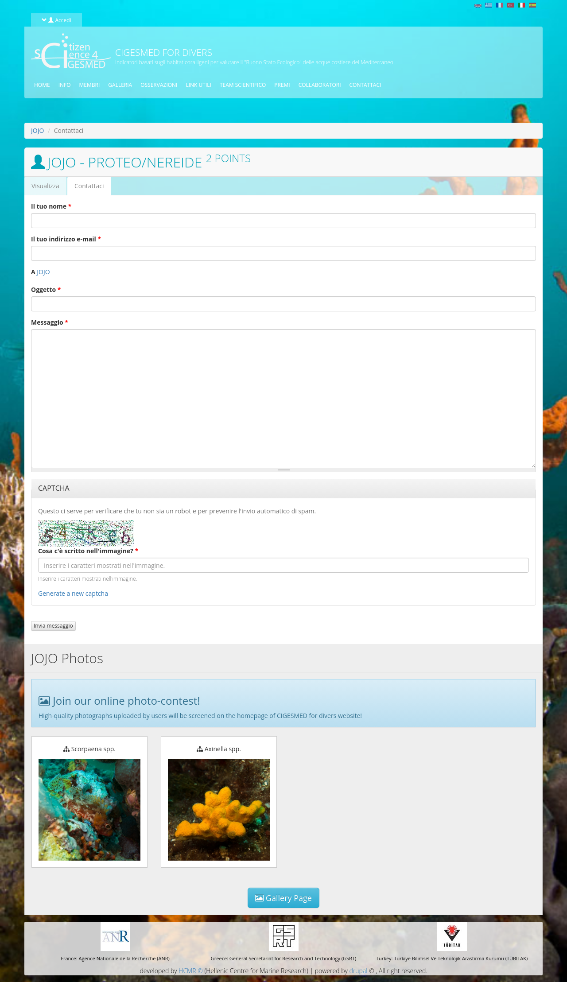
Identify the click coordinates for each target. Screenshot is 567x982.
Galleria (120, 85)
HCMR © (190, 970)
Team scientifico (243, 85)
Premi (282, 85)
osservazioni (158, 85)
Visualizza (45, 186)
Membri (89, 85)
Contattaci (365, 85)
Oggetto (46, 289)
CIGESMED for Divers (163, 52)
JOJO (37, 130)
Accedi (56, 20)
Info (64, 85)
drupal (359, 970)
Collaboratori (320, 85)
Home (42, 85)
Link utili (198, 85)
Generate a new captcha (73, 593)
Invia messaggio (53, 625)
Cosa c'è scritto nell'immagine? (88, 551)
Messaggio (49, 322)
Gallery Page (283, 898)
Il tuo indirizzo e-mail (66, 239)
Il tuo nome (51, 206)
